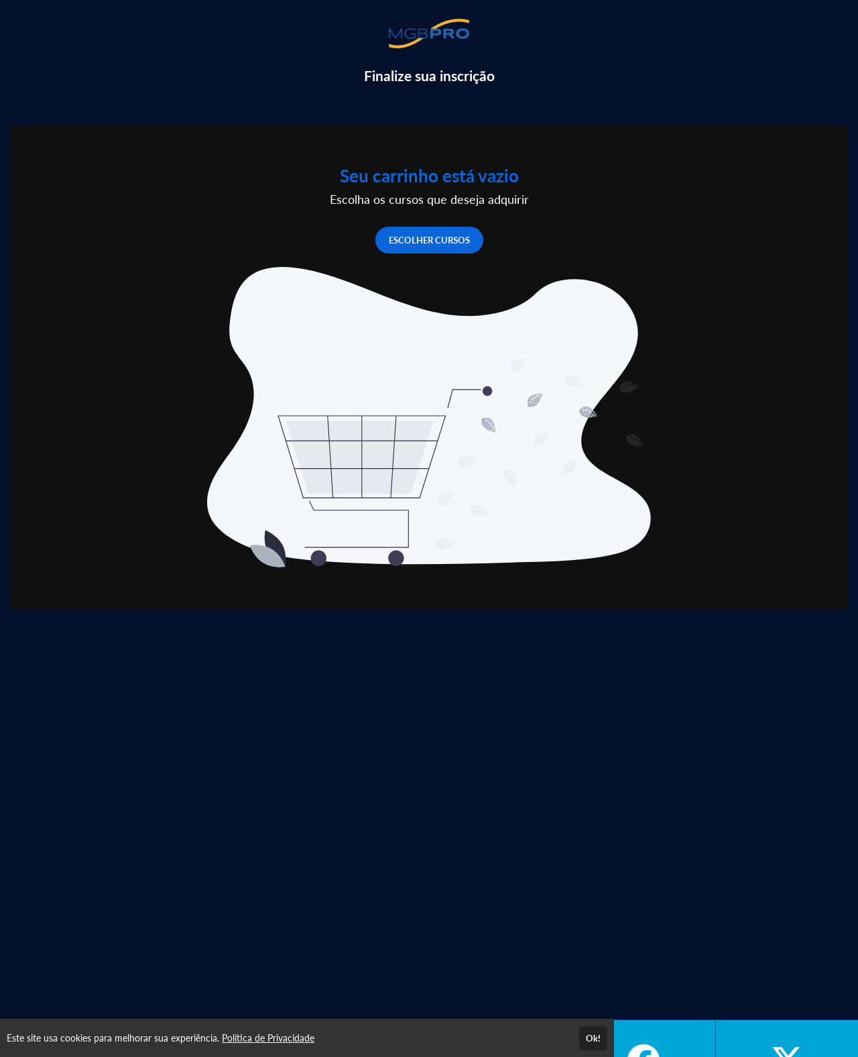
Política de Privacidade (268, 1038)
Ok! (593, 1038)
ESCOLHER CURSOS (429, 240)
